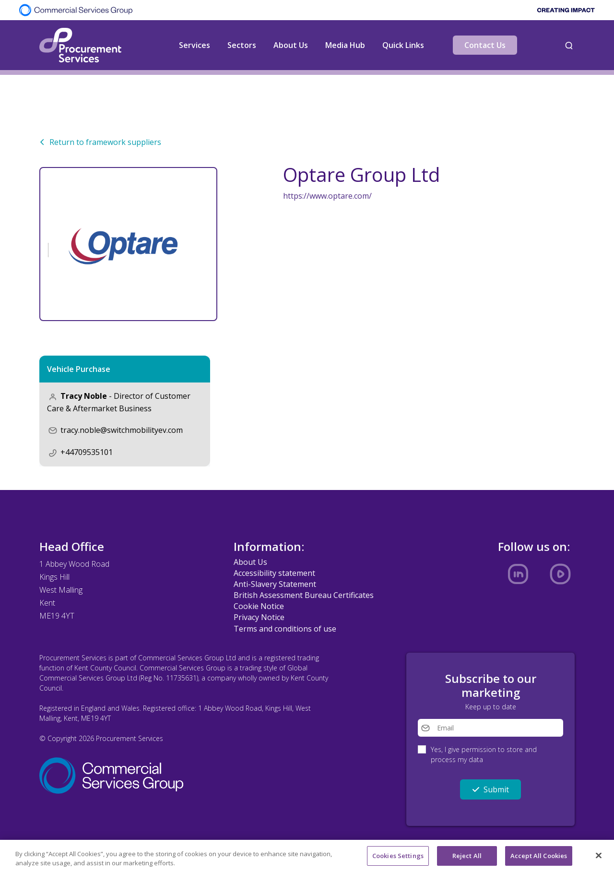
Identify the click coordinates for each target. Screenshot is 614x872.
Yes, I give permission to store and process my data (484, 754)
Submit (490, 789)
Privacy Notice (259, 617)
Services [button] (194, 45)
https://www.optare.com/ (327, 196)
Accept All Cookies (538, 859)
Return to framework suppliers (100, 142)
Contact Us (485, 45)
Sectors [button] (241, 45)
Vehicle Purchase (78, 369)
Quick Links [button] (403, 45)
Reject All (467, 859)
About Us (250, 562)
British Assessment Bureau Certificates (304, 595)
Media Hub (345, 45)
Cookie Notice (259, 606)
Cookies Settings (398, 859)
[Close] (598, 859)
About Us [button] (290, 45)
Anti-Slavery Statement (275, 584)
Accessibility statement (274, 573)
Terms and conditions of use (285, 628)
